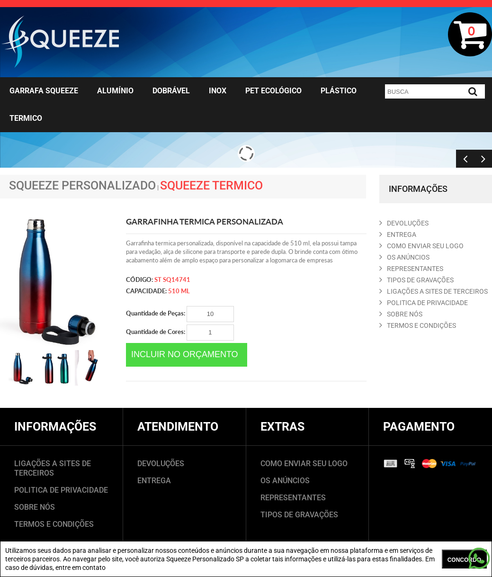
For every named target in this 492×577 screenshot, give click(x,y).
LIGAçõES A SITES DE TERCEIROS (433, 291)
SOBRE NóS (400, 314)
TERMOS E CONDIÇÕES (54, 524)
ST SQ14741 (172, 279)
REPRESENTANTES (411, 268)
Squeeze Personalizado (82, 185)
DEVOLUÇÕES (160, 463)
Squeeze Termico (211, 185)
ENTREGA (397, 234)
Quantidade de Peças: (180, 314)
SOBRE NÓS (34, 507)
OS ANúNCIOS (404, 257)
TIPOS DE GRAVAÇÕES (299, 514)
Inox (217, 90)
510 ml (179, 291)
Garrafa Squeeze (43, 90)
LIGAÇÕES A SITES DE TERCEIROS (52, 468)
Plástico (339, 90)
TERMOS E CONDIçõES (417, 325)
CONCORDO (464, 560)
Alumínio (115, 90)
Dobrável (171, 90)
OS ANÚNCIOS (285, 480)
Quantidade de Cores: (180, 333)
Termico (25, 118)
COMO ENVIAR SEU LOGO (421, 246)
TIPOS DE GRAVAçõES (416, 280)
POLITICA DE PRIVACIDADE (423, 303)
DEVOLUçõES (404, 223)
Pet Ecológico (273, 90)
